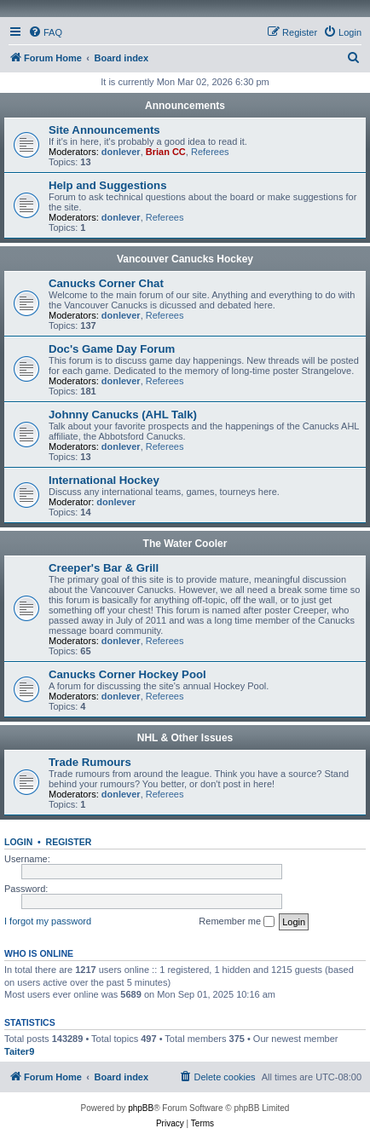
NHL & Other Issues (185, 738)
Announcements (185, 106)
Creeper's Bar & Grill (104, 567)
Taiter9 (19, 1051)
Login (18, 842)
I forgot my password (47, 921)
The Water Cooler (185, 544)
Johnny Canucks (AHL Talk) (123, 414)
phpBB (140, 1108)
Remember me (237, 922)
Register (69, 842)
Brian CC (166, 152)
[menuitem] (45, 32)
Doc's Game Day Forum (112, 349)
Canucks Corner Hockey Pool (127, 674)
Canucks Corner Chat (106, 283)
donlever (121, 152)
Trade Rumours (90, 762)
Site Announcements (104, 130)
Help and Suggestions (107, 185)
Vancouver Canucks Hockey (185, 259)
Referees (210, 152)
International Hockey (104, 480)
